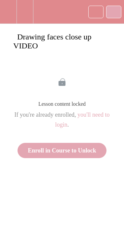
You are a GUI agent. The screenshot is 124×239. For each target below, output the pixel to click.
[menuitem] (25, 12)
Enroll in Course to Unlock (62, 150)
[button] (8, 12)
